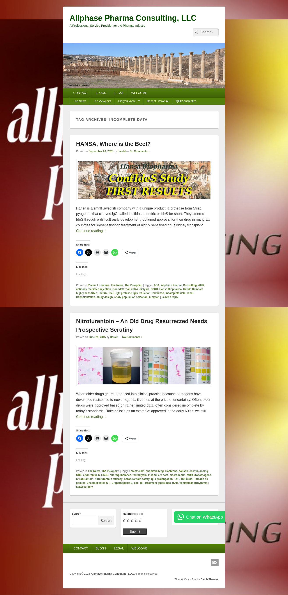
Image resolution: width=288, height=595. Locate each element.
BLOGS (100, 93)
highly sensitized (86, 293)
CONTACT (80, 93)
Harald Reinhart (193, 289)
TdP (176, 479)
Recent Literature (158, 101)
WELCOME (139, 93)
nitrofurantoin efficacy (109, 479)
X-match (154, 297)
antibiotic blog (155, 471)
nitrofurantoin (85, 479)
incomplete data (176, 293)
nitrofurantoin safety (137, 479)
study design (105, 297)
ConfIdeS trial (121, 289)
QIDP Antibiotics (186, 101)
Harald (121, 151)
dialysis (144, 289)
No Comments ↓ (140, 151)
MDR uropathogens (199, 475)
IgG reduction (141, 293)
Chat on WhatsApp (204, 517)
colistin (183, 471)
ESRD (154, 289)
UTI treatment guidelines (155, 482)
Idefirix (103, 293)
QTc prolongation (162, 479)
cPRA (134, 289)
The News (79, 101)
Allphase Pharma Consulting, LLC (133, 18)
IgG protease (124, 293)
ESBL (104, 475)
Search (76, 513)
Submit (135, 531)
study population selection (131, 297)
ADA (156, 285)
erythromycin (91, 475)
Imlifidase (158, 293)
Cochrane (171, 471)
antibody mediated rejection (93, 289)
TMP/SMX (187, 479)
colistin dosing (198, 471)
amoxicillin (137, 471)
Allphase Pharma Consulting (179, 285)
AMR (201, 285)
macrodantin (177, 475)
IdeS (111, 293)
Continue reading (91, 231)
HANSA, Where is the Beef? (113, 144)
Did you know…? (129, 101)
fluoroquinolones (120, 475)
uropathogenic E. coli (125, 482)
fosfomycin (140, 475)
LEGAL (119, 93)
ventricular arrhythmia (193, 482)
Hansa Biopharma (170, 289)
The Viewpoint (102, 101)
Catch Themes (209, 579)
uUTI (175, 482)
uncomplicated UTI (98, 482)
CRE (79, 475)
